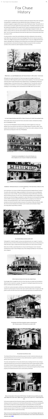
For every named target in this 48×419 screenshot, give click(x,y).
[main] (23, 9)
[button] (1, 1)
